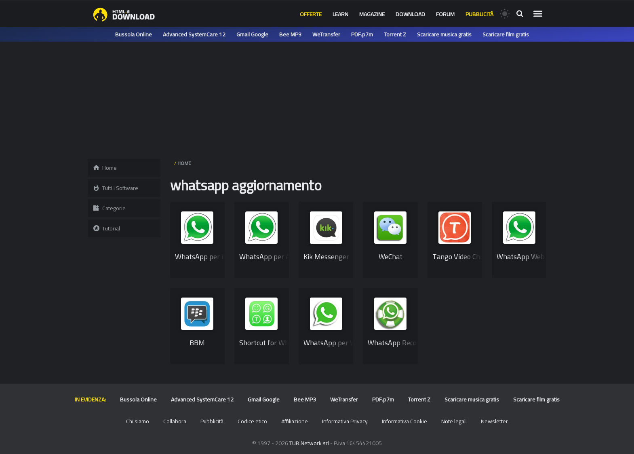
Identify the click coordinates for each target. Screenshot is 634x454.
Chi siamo (137, 421)
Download (410, 14)
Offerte (311, 14)
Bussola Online (133, 34)
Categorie (109, 208)
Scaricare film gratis (505, 34)
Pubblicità (479, 14)
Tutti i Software (115, 188)
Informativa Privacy (345, 421)
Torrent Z (395, 34)
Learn (340, 14)
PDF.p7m (362, 34)
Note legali (454, 421)
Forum (445, 14)
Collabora (174, 421)
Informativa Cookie (404, 421)
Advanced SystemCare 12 (194, 34)
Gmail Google (252, 34)
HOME (184, 163)
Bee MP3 (290, 34)
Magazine (372, 14)
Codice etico (252, 421)
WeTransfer (326, 34)
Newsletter (494, 421)
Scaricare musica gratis (444, 34)
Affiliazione (294, 421)
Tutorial (106, 228)
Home (105, 168)
